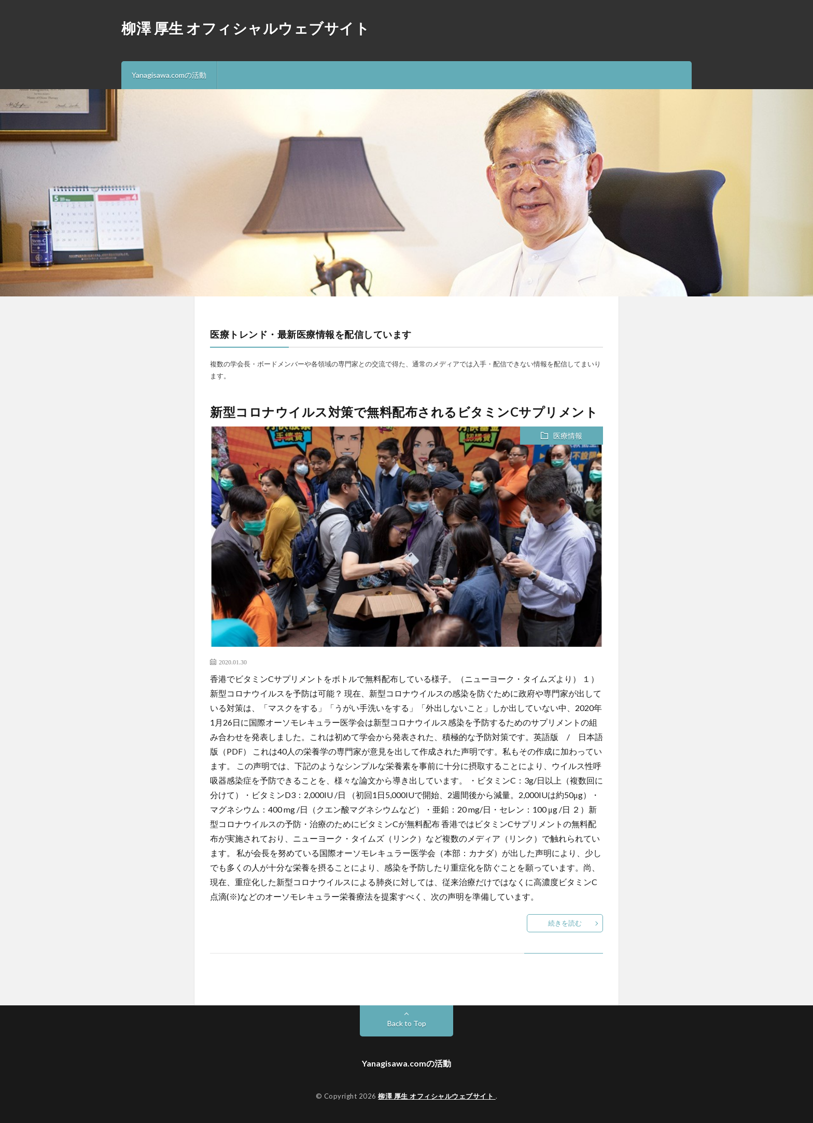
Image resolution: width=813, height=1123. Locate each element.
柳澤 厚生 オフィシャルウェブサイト (245, 28)
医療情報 (567, 435)
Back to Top (406, 1023)
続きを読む (565, 923)
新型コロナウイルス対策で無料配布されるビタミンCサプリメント (404, 411)
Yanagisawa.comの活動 (169, 74)
